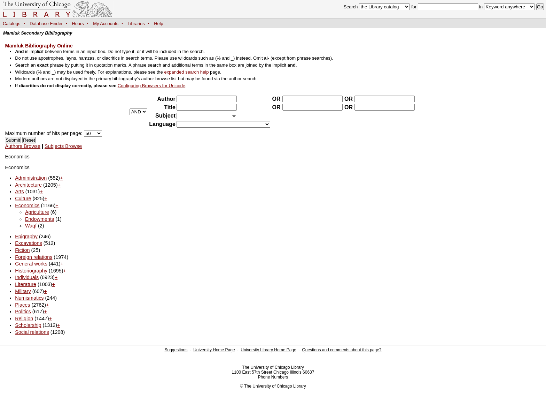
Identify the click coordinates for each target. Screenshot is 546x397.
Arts (19, 191)
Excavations (28, 243)
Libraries (136, 23)
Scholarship (28, 325)
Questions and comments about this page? (341, 349)
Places (22, 305)
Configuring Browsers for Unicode (151, 85)
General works (31, 264)
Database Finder (46, 23)
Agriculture (37, 212)
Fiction (22, 250)
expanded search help (186, 72)
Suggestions (175, 349)
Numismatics (29, 298)
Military (23, 291)
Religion (24, 318)
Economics (27, 205)
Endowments (39, 219)
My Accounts (105, 23)
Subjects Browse (63, 146)
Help (158, 23)
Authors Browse (22, 146)
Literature (25, 284)
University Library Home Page (268, 349)
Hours (78, 23)
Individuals (27, 277)
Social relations (32, 332)
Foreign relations (33, 257)
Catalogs (12, 23)
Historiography (31, 271)
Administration (31, 178)
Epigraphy (26, 236)
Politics (23, 311)
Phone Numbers (273, 377)
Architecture (28, 185)
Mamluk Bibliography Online (38, 45)
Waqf (31, 226)
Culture (23, 198)
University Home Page (214, 349)
